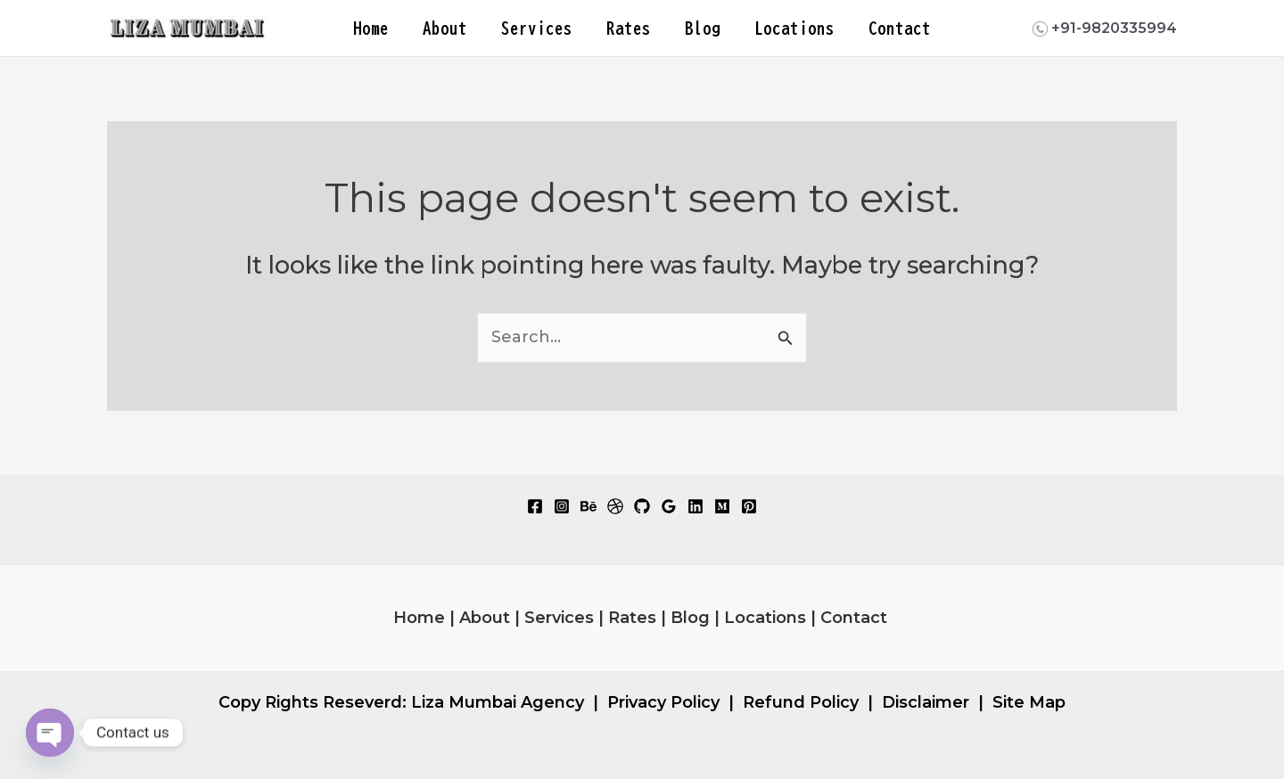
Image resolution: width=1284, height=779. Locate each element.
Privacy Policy (663, 702)
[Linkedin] (695, 506)
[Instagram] (562, 506)
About (445, 28)
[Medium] (722, 506)
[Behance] (588, 506)
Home (371, 28)
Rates (628, 28)
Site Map (1029, 702)
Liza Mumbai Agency (497, 702)
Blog (702, 28)
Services (536, 28)
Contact (899, 28)
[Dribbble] (615, 506)
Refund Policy (801, 702)
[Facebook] (535, 506)
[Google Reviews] (669, 506)
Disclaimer (925, 702)
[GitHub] (642, 506)
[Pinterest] (749, 506)
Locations (794, 28)
